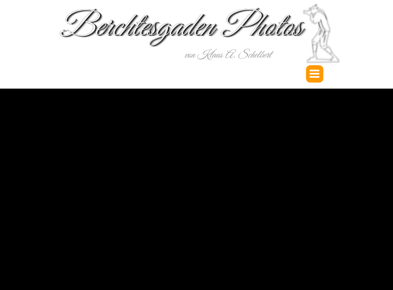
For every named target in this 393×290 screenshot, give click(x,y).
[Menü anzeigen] (314, 74)
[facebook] (66, 62)
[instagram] (66, 27)
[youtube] (66, 44)
